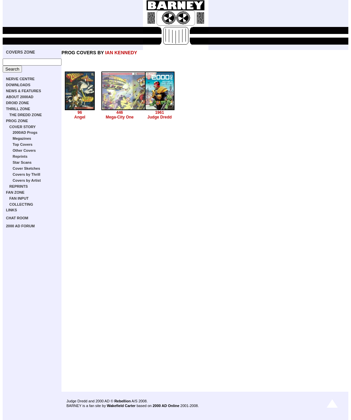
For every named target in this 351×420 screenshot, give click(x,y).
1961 (159, 112)
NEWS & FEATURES (23, 91)
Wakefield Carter (121, 406)
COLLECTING (21, 204)
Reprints (20, 156)
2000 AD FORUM (20, 226)
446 (119, 112)
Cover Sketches (26, 168)
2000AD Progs (25, 132)
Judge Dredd (159, 117)
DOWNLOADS (18, 85)
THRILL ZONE (18, 109)
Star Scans (22, 162)
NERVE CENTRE (20, 79)
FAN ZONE (15, 192)
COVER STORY (22, 127)
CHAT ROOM (17, 218)
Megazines (22, 138)
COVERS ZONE (20, 52)
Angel (79, 117)
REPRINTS (18, 186)
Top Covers (23, 144)
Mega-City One (120, 117)
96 (79, 112)
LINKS (11, 210)
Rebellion (122, 401)
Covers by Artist (27, 180)
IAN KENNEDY (121, 52)
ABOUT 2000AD (20, 97)
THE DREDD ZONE (25, 115)
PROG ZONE (17, 121)
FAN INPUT (19, 198)
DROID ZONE (17, 103)
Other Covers (24, 150)
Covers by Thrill (26, 174)
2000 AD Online (166, 406)
